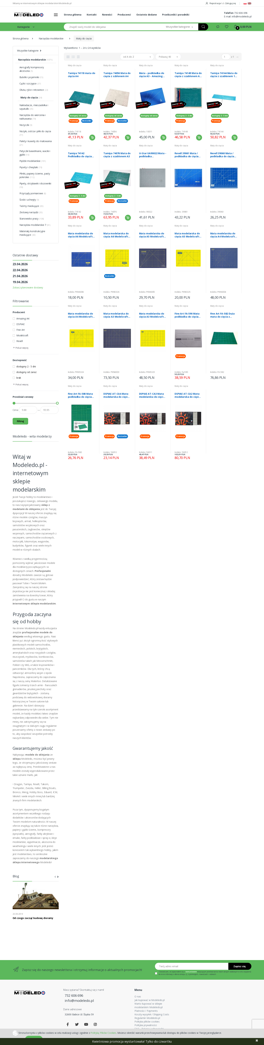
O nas (137, 996)
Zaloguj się (230, 3)
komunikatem (191, 971)
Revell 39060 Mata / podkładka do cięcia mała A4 (222, 155)
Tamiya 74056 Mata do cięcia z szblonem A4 (117, 75)
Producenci (124, 14)
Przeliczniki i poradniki (175, 14)
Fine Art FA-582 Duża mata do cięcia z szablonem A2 (222, 315)
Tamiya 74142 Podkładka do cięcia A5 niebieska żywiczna (81, 155)
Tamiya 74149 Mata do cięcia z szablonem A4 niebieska (188, 75)
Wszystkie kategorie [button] (28, 50)
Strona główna (72, 14)
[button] (179, 26)
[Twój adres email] (192, 966)
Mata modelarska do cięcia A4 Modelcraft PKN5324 (80, 315)
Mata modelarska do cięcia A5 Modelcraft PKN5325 (187, 235)
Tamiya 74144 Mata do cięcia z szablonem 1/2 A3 (223, 75)
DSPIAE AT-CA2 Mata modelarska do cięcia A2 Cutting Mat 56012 (187, 395)
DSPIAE (20, 324)
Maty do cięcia (74, 65)
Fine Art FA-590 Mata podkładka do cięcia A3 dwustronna (187, 315)
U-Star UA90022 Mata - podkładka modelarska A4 (152, 155)
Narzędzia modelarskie (51, 38)
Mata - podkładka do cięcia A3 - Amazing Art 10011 (151, 75)
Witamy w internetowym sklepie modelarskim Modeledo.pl (42, 3)
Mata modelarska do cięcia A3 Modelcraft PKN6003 (116, 315)
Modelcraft (22, 335)
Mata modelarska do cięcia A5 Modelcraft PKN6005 (151, 235)
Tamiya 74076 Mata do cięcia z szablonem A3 (117, 155)
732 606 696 (240, 12)
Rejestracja (213, 3)
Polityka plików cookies (147, 1021)
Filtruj (20, 421)
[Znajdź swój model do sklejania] (112, 26)
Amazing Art (23, 318)
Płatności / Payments (146, 1010)
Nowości (107, 14)
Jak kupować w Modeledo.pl (149, 1000)
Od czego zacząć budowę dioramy (33, 918)
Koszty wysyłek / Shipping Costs (151, 1014)
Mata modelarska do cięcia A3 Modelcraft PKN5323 (151, 315)
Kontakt (92, 14)
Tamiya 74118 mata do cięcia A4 (81, 75)
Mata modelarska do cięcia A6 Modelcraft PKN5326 (116, 235)
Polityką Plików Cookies (103, 1032)
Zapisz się (239, 966)
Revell (19, 341)
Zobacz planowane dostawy (28, 287)
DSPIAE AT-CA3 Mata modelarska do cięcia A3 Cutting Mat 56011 (152, 395)
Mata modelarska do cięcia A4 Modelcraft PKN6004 (222, 235)
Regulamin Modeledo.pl (147, 1018)
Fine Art (20, 329)
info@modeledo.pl (242, 16)
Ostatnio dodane (146, 14)
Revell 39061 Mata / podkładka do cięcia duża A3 (186, 155)
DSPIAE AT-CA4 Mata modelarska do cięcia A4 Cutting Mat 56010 (116, 395)
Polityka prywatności (145, 1025)
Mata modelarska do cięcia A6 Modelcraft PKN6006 (80, 235)
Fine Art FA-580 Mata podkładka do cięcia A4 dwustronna (80, 395)
